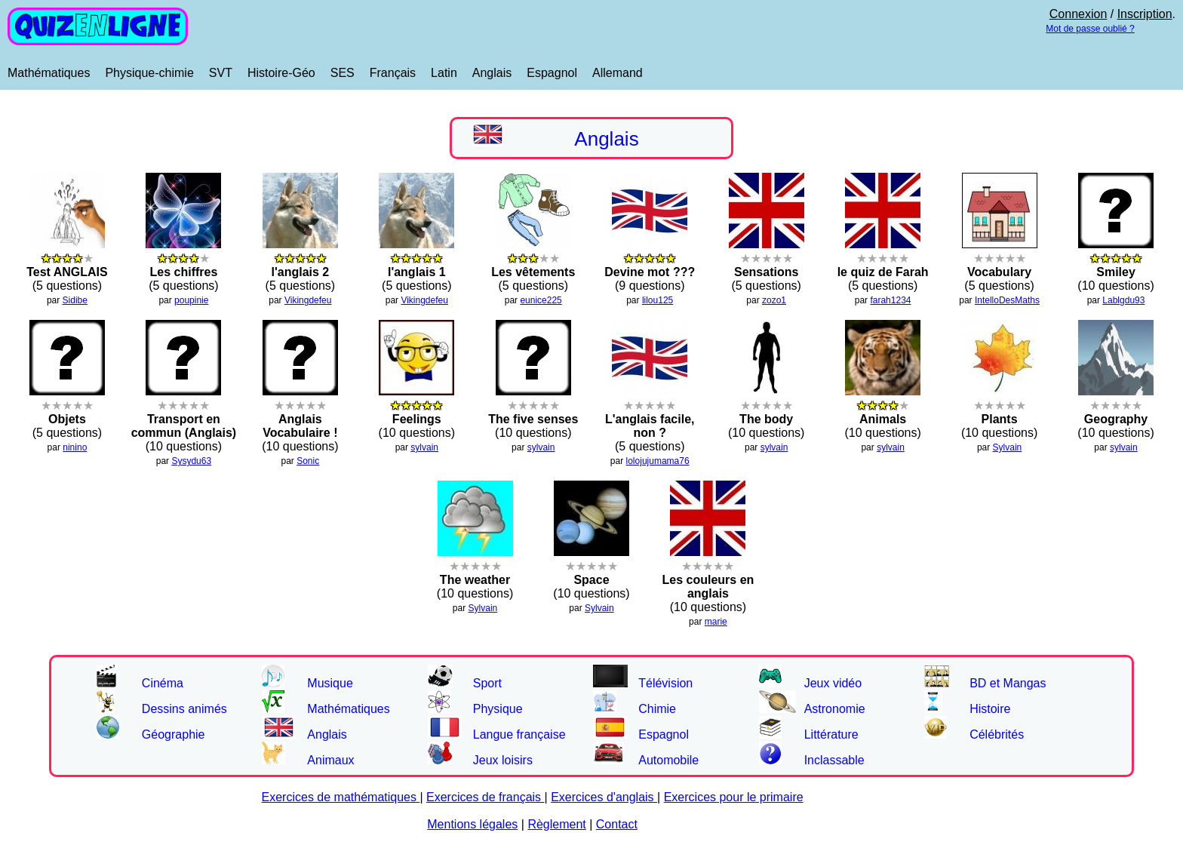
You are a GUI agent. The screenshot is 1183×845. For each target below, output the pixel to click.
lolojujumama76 (658, 461)
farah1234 (890, 300)
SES (342, 72)
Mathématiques (49, 72)
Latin (444, 72)
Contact (617, 824)
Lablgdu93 (1123, 300)
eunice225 (540, 300)
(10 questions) (184, 419)
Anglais (492, 72)
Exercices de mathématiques (341, 797)
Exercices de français (485, 797)
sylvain (424, 447)
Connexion (1078, 14)
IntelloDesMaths (1007, 300)
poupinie (191, 300)
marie (716, 621)
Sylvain (1007, 447)
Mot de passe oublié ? (1090, 28)
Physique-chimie (149, 72)
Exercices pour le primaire (734, 797)
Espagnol (552, 72)
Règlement (556, 824)
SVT (220, 72)
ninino (75, 447)
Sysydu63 (191, 461)
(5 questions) (650, 419)
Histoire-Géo (281, 72)
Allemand (617, 72)
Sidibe (75, 300)
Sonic (308, 461)
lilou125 (657, 300)
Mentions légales (472, 824)
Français (393, 72)
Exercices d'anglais (604, 797)
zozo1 (774, 300)
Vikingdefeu (308, 300)
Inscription (1144, 14)
